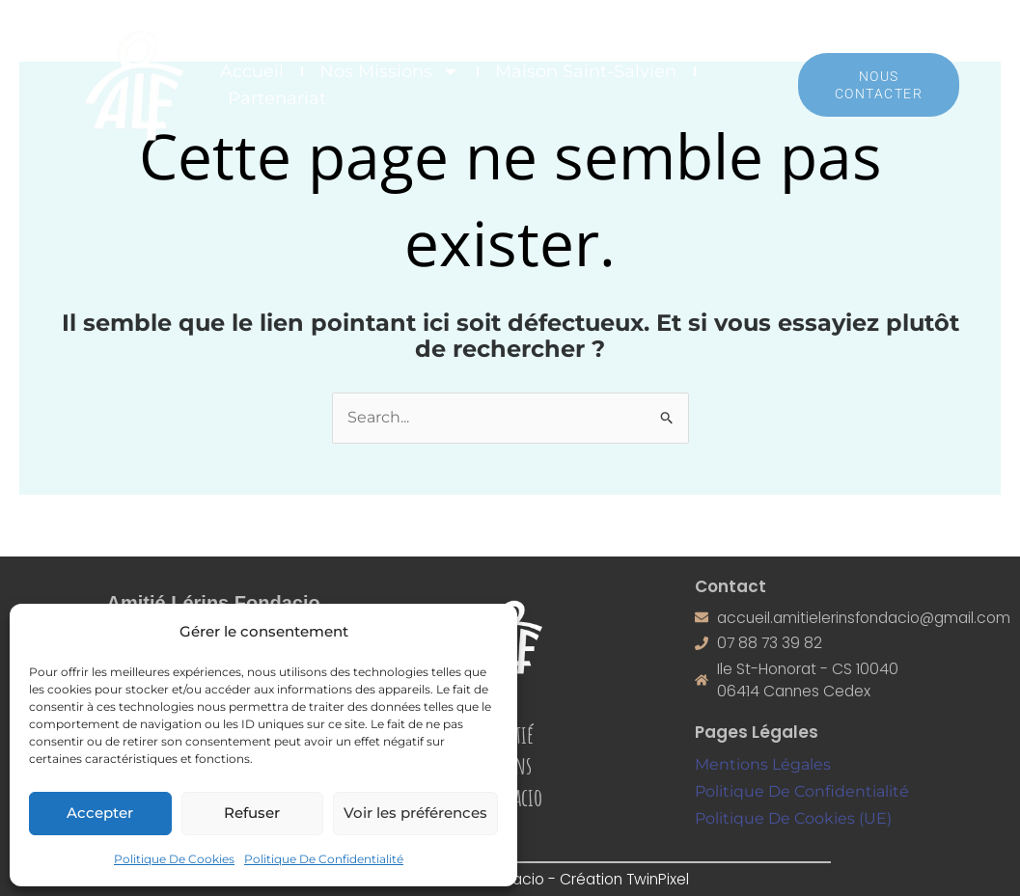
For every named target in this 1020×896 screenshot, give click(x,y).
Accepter (100, 812)
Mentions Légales (763, 767)
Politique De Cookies (174, 859)
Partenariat (277, 98)
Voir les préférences (415, 812)
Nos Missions (389, 71)
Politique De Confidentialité (323, 859)
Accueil (252, 71)
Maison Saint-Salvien (585, 71)
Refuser (252, 812)
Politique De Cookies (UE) (793, 819)
